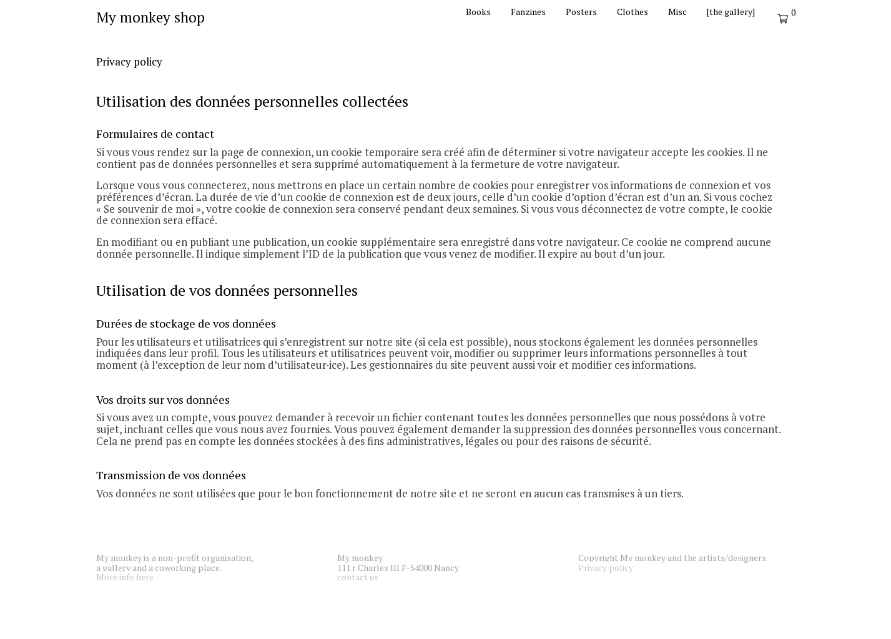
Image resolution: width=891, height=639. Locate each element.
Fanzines (528, 11)
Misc (677, 11)
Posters (581, 11)
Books (478, 11)
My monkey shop (150, 17)
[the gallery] (731, 11)
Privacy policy (605, 567)
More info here (125, 577)
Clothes (632, 11)
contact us (357, 577)
